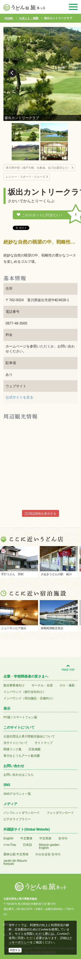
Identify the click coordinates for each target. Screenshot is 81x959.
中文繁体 (26, 838)
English (8, 838)
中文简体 (45, 838)
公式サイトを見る (19, 397)
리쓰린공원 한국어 (47, 854)
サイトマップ (44, 742)
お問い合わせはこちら (18, 774)
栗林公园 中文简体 (16, 854)
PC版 (7, 717)
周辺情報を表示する (40, 513)
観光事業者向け (14, 685)
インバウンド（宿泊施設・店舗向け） (29, 698)
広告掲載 (35, 749)
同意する (15, 950)
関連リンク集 (12, 749)
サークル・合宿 (42, 685)
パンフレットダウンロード (21, 812)
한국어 (62, 838)
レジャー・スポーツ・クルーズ (25, 176)
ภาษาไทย (9, 844)
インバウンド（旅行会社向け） (24, 691)
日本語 (27, 844)
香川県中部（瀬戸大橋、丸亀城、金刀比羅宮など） (38, 167)
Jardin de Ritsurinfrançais (15, 862)
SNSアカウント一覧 (17, 793)
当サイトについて (15, 742)
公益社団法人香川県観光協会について (29, 736)
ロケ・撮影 (67, 685)
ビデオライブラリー (17, 819)
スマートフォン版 (25, 717)
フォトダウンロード (60, 812)
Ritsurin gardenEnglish (49, 846)
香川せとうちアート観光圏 (21, 755)
